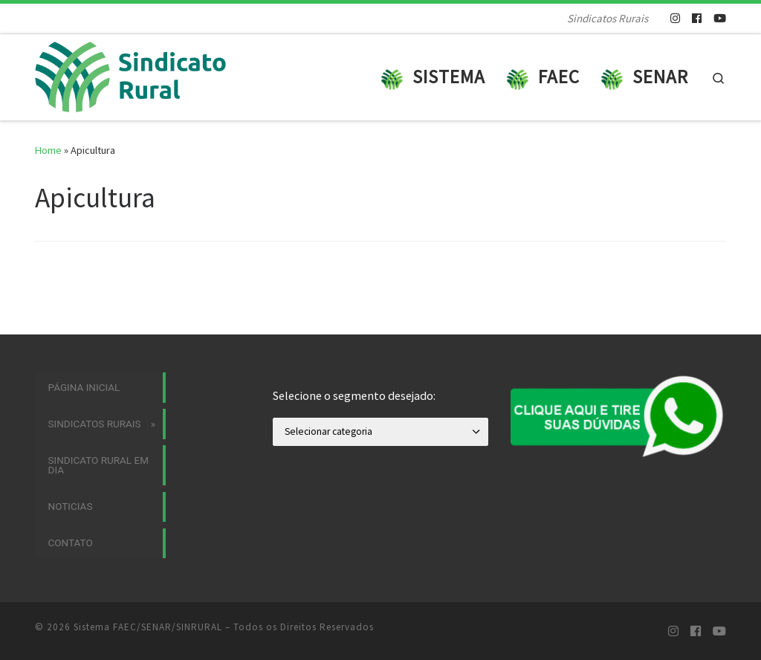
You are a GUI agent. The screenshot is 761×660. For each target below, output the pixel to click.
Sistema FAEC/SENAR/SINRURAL (148, 627)
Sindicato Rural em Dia (98, 465)
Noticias (70, 506)
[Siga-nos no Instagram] (675, 18)
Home (48, 150)
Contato (70, 543)
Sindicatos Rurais (94, 424)
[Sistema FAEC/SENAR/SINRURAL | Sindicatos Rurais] (141, 74)
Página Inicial (84, 387)
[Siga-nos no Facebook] (697, 18)
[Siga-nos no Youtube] (719, 18)
